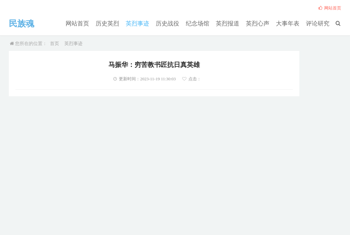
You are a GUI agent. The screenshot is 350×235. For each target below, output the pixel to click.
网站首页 (100, 23)
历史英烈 (128, 23)
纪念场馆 (210, 23)
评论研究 (320, 23)
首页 (54, 43)
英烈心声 (265, 23)
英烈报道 (237, 23)
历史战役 (182, 23)
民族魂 (23, 23)
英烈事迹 (155, 23)
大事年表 (292, 23)
